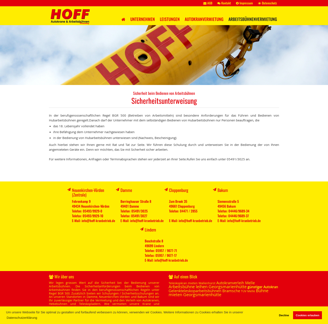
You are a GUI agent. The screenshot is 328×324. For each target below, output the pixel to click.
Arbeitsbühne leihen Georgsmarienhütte (208, 286)
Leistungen (170, 19)
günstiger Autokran (262, 287)
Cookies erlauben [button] (307, 315)
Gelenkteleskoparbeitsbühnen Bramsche (204, 290)
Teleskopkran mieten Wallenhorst (192, 283)
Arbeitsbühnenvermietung (252, 19)
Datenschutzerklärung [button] (22, 317)
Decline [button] (284, 315)
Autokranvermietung (204, 19)
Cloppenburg (178, 190)
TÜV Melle (248, 291)
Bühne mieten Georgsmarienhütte (218, 292)
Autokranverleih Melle (235, 282)
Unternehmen (142, 19)
